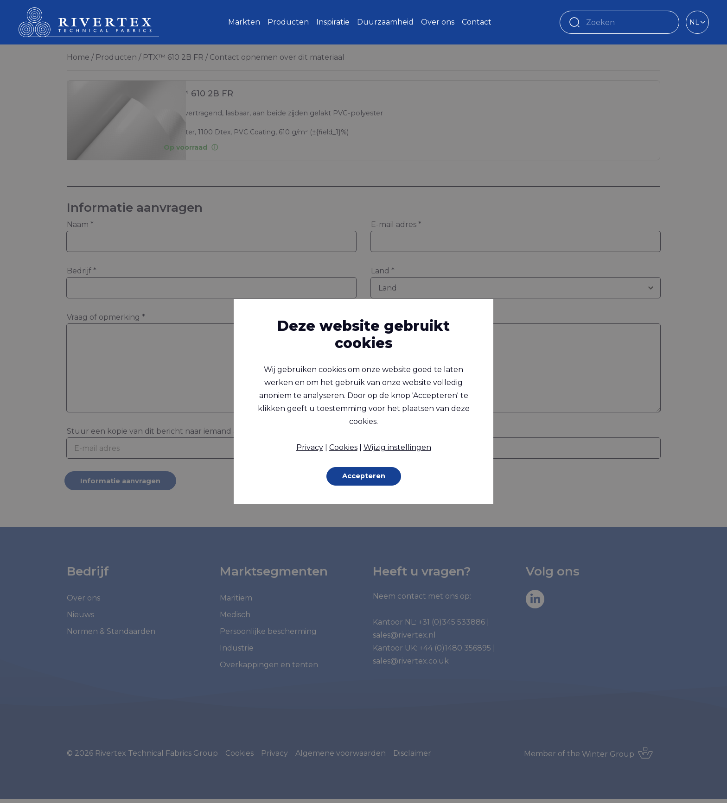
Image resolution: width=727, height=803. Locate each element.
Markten (244, 22)
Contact (476, 22)
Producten (288, 22)
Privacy (309, 446)
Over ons (437, 22)
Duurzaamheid (385, 22)
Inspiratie (333, 22)
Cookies (343, 446)
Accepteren (363, 476)
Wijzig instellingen (397, 446)
